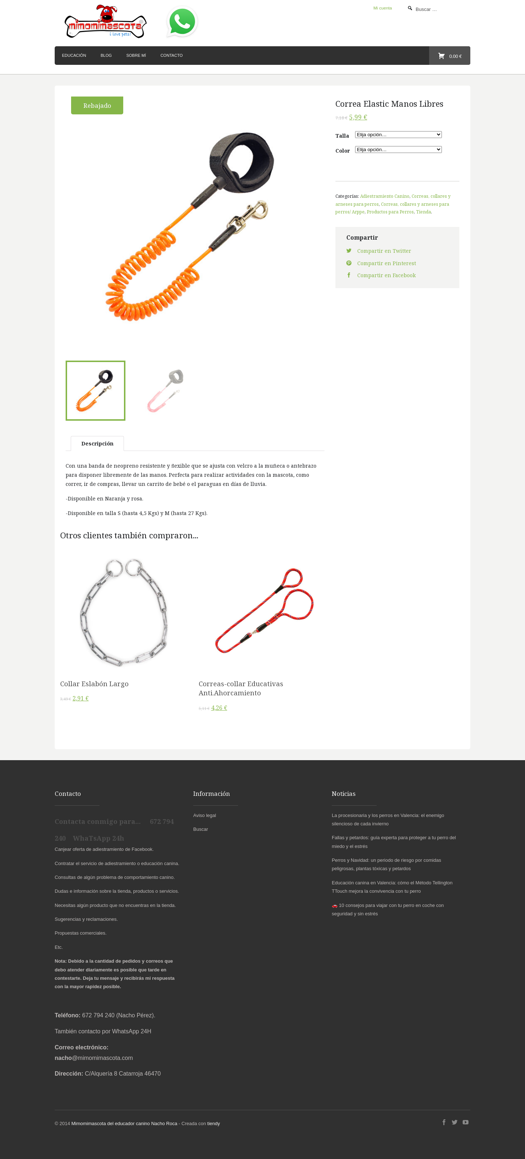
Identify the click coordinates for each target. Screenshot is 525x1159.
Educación (74, 55)
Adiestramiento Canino (384, 196)
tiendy (213, 1122)
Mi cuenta (382, 7)
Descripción (97, 441)
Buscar (200, 827)
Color (342, 150)
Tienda (423, 212)
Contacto (171, 55)
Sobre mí (136, 55)
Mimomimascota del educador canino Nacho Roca (124, 1122)
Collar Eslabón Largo (94, 682)
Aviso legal (204, 813)
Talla (342, 135)
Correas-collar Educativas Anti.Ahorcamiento (241, 687)
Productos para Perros (390, 212)
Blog (106, 55)
